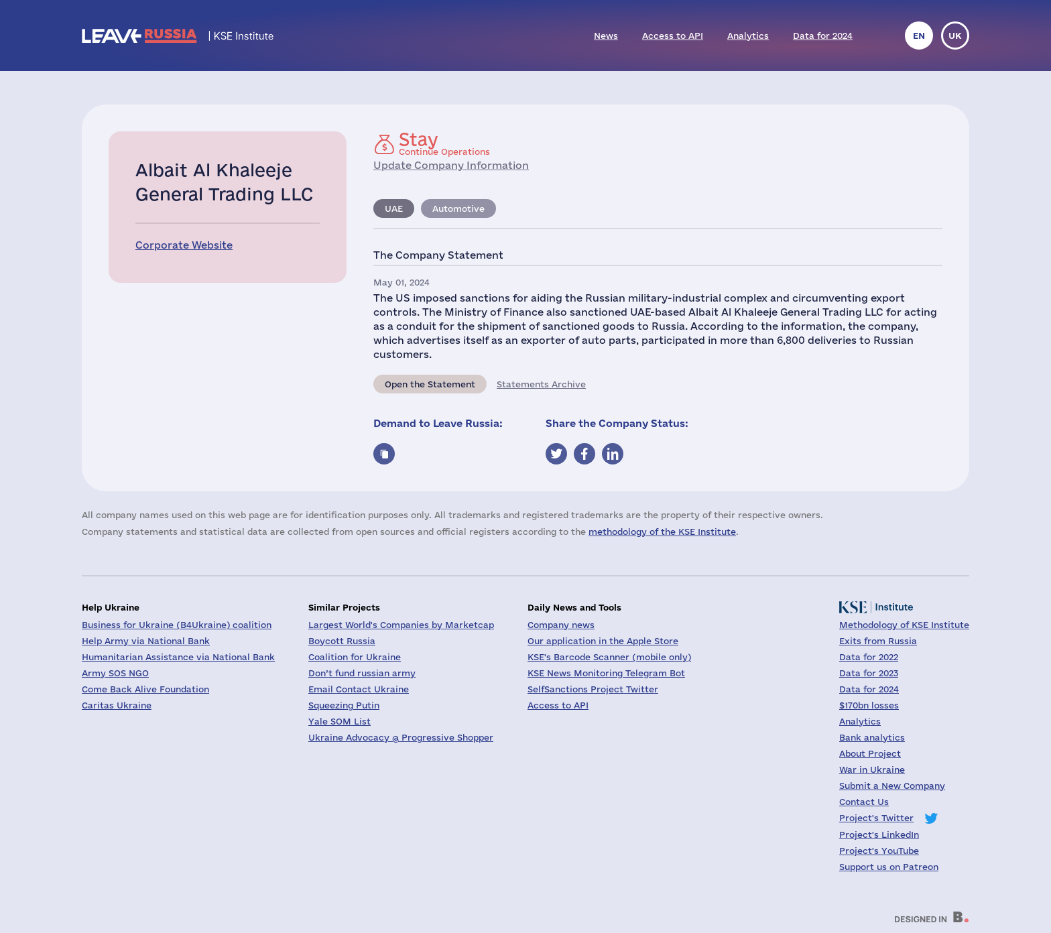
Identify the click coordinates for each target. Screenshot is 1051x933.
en (919, 35)
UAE (394, 208)
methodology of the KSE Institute (662, 531)
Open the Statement (430, 384)
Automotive (458, 208)
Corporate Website (184, 245)
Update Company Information (451, 165)
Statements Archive (541, 384)
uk (955, 35)
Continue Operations (444, 143)
